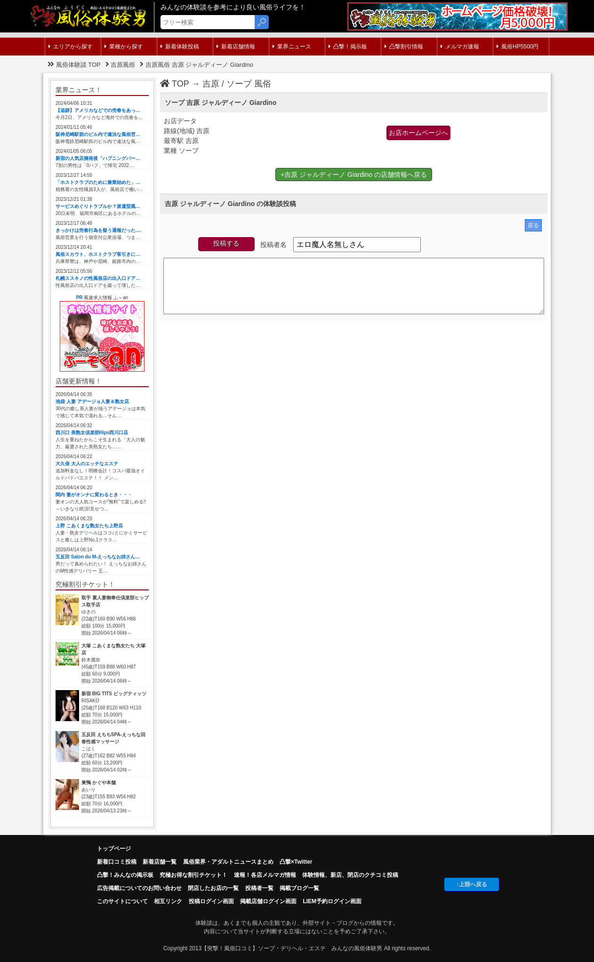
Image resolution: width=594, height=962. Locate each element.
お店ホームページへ (418, 132)
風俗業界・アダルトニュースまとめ (228, 862)
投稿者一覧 (259, 888)
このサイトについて (122, 901)
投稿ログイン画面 (211, 901)
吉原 (210, 83)
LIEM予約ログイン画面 (332, 901)
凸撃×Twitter (296, 862)
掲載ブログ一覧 (299, 888)
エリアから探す (70, 46)
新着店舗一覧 (160, 862)
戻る (533, 225)
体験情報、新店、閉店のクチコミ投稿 (350, 875)
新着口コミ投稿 (116, 862)
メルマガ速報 (460, 46)
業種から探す (123, 46)
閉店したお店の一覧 (213, 888)
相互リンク (168, 901)
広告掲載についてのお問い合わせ (139, 888)
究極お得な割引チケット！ (193, 875)
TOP (174, 83)
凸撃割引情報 (404, 46)
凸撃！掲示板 (348, 46)
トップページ (114, 848)
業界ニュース (292, 46)
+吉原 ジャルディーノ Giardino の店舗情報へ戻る (354, 174)
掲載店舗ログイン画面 (268, 901)
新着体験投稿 (180, 46)
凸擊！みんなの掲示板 (125, 875)
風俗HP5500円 (517, 46)
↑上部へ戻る (471, 884)
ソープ (239, 83)
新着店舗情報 (236, 46)
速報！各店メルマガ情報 (265, 875)
